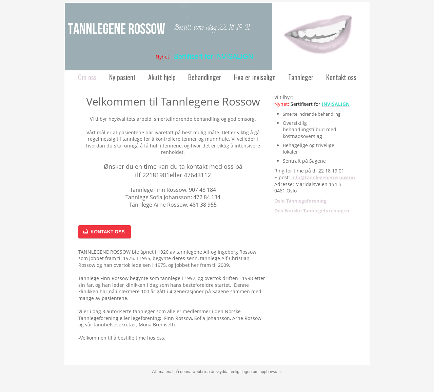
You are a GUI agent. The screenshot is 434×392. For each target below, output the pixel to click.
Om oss (87, 77)
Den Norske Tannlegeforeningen (311, 210)
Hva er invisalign (255, 77)
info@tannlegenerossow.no (323, 177)
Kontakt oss (341, 77)
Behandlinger (204, 77)
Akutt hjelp (162, 77)
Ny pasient (122, 77)
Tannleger (301, 77)
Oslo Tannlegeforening (300, 201)
